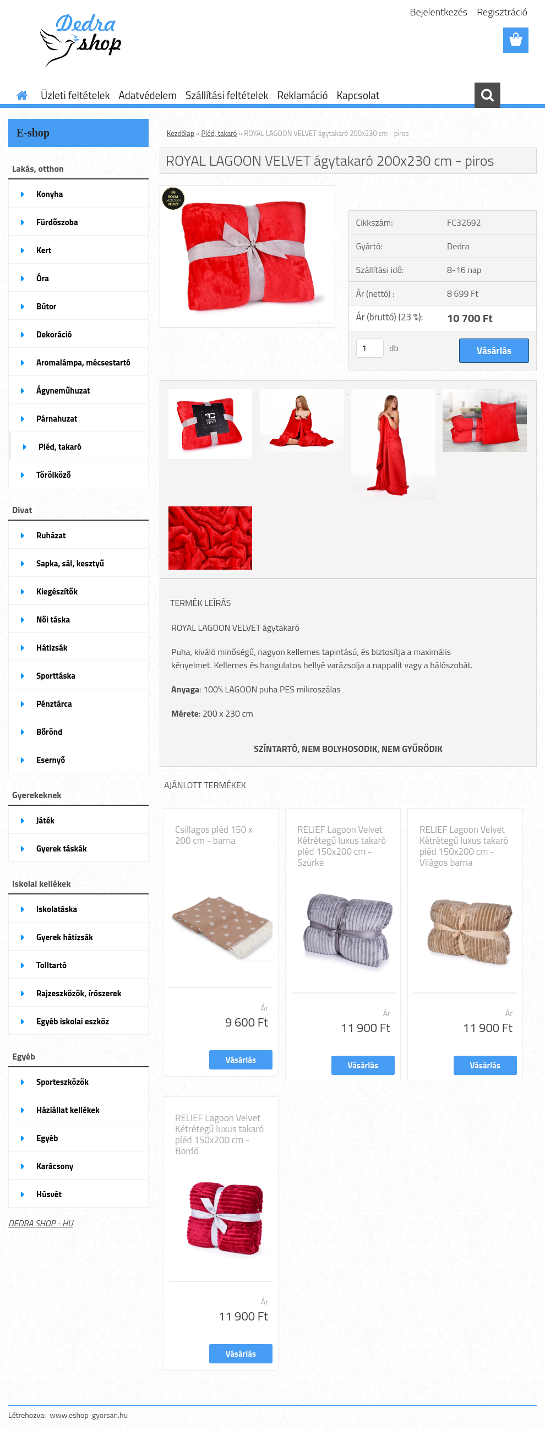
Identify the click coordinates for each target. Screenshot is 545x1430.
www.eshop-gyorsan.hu (89, 1415)
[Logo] (84, 40)
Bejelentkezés (439, 11)
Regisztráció (502, 11)
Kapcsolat (357, 95)
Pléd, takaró (219, 133)
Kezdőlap (180, 133)
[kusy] (370, 348)
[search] (487, 95)
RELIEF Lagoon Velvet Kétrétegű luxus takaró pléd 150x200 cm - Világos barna (463, 846)
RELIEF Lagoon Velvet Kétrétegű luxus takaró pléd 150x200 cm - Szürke (341, 846)
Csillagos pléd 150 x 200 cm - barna (214, 835)
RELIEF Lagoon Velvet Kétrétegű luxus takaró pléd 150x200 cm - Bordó (219, 1134)
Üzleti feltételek (75, 95)
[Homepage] (19, 95)
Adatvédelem (147, 95)
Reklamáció (302, 95)
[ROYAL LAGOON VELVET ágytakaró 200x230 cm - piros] (247, 190)
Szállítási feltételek (227, 95)
